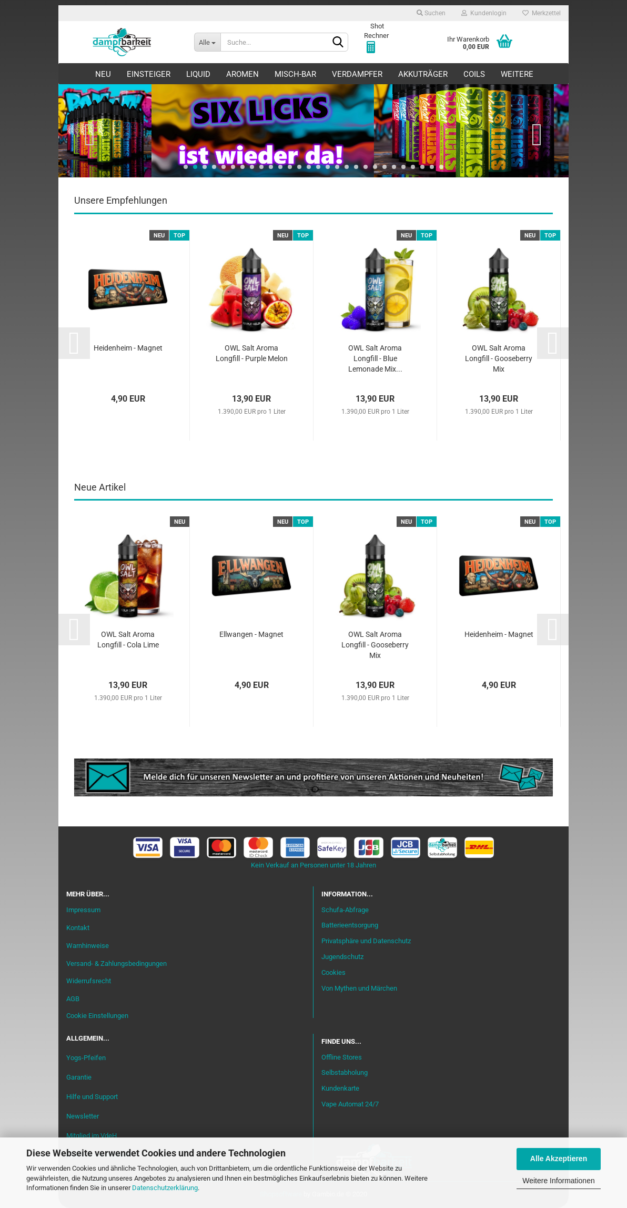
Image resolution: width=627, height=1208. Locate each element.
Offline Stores (341, 1057)
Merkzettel (541, 13)
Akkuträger (423, 74)
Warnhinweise (87, 946)
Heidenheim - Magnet (128, 348)
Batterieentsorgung (349, 925)
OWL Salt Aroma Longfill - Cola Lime (128, 639)
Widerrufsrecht (88, 981)
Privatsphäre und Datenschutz (366, 941)
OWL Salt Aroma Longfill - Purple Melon (252, 353)
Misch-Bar (295, 74)
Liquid (198, 74)
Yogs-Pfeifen (86, 1058)
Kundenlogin (484, 13)
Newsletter (82, 1116)
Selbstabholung (344, 1072)
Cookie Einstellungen (97, 1016)
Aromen (242, 74)
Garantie (79, 1077)
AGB (72, 999)
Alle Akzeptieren (558, 1158)
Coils (474, 74)
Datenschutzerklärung (165, 1188)
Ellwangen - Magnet (251, 634)
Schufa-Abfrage (345, 910)
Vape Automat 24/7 (350, 1104)
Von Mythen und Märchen (359, 988)
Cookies (333, 972)
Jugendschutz (342, 957)
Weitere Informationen (558, 1180)
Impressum (83, 910)
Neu (103, 74)
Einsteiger (148, 74)
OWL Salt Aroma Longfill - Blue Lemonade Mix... (375, 358)
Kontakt (77, 928)
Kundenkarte (340, 1088)
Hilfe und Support (92, 1097)
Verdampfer (357, 74)
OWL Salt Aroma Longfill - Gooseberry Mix (498, 358)
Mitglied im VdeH (91, 1136)
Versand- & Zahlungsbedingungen (116, 963)
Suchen (431, 13)
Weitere (517, 74)
